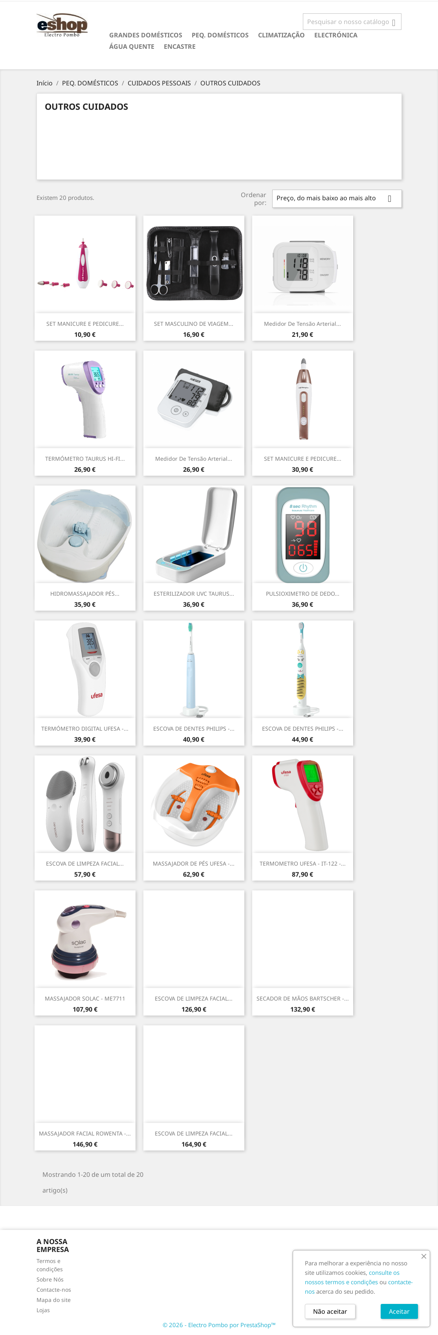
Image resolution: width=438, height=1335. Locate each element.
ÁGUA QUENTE (131, 46)
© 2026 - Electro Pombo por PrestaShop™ (219, 1325)
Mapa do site (54, 1300)
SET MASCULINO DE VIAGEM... (193, 323)
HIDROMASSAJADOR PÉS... (84, 593)
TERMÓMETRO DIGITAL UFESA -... (84, 728)
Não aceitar (330, 1311)
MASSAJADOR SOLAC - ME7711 (85, 998)
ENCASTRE (180, 46)
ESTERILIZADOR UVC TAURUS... (194, 593)
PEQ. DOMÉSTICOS (220, 35)
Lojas (43, 1310)
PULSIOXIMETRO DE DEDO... (302, 593)
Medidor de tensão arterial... (302, 323)
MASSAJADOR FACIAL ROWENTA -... (85, 1133)
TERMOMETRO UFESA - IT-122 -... (303, 863)
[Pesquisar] (352, 21)
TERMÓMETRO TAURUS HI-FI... (85, 458)
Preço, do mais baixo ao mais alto (337, 199)
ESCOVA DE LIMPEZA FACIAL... (85, 863)
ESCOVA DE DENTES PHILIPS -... (194, 728)
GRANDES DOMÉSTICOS (145, 35)
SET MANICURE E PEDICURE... (85, 323)
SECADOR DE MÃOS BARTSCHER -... (303, 998)
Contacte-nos (54, 1289)
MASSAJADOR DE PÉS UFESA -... (194, 863)
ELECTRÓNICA (335, 35)
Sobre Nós (50, 1279)
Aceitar (399, 1311)
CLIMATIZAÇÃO (281, 35)
